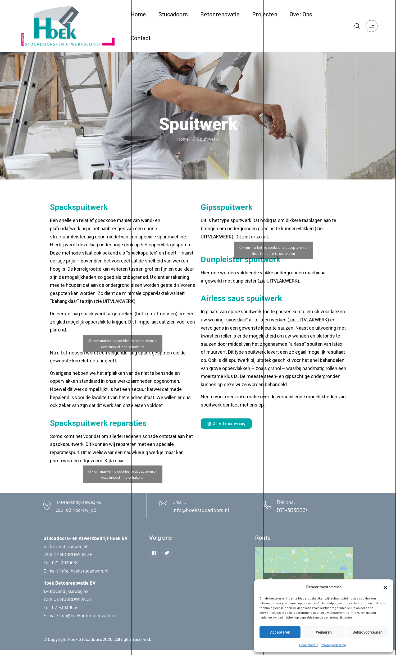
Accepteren (280, 632)
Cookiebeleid (308, 645)
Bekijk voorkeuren (367, 632)
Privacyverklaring (333, 645)
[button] (385, 586)
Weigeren (324, 632)
